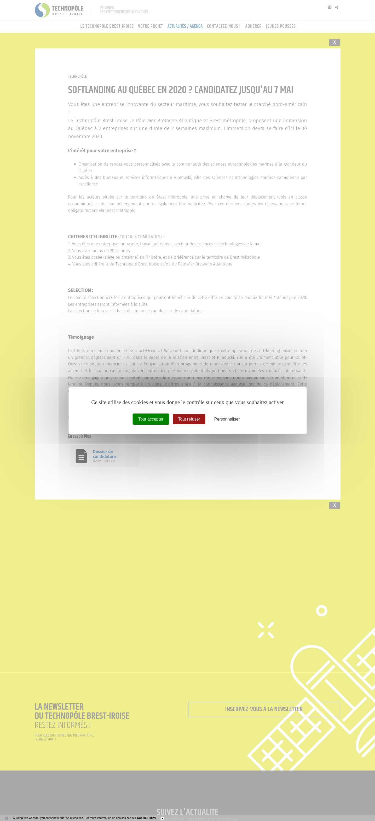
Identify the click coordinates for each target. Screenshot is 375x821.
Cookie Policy (146, 817)
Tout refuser (189, 419)
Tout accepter (150, 419)
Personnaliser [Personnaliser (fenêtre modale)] (227, 419)
